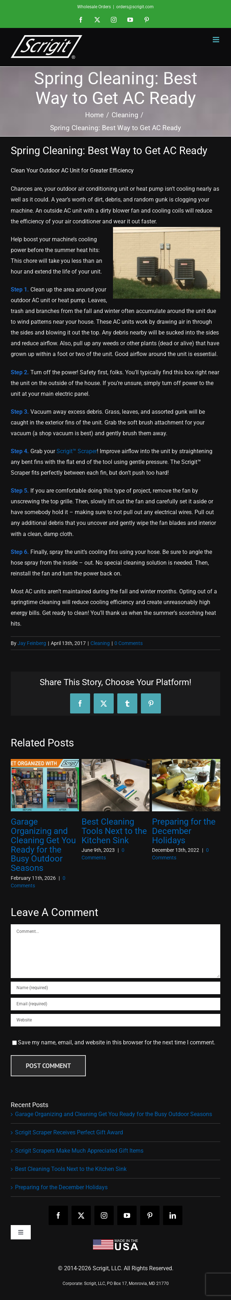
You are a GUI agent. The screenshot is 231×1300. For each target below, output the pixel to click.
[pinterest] (149, 1215)
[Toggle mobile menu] (216, 39)
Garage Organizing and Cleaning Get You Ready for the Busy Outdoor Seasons (43, 845)
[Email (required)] (115, 1004)
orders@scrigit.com (135, 6)
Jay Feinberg (32, 643)
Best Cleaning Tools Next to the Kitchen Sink (114, 831)
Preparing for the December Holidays (184, 831)
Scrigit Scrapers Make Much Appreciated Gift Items (79, 1150)
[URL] (115, 1020)
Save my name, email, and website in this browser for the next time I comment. (116, 1042)
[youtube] (127, 1215)
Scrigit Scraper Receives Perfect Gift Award (69, 1132)
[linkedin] (172, 1215)
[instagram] (104, 1215)
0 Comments (128, 643)
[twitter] (81, 1215)
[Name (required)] (115, 988)
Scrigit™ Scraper (76, 451)
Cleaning (100, 643)
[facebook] (58, 1215)
